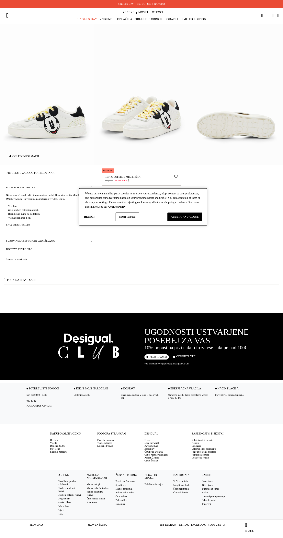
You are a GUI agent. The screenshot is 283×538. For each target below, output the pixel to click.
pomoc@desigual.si (39, 406)
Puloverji (206, 504)
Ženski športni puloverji (213, 496)
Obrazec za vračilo (200, 457)
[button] (128, 12)
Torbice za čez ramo (125, 481)
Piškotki (195, 443)
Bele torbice (121, 500)
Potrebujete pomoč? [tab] (44, 388)
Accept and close (185, 216)
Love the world (151, 443)
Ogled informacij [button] (25, 156)
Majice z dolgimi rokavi (98, 488)
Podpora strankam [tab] (111, 433)
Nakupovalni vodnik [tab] (65, 433)
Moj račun (55, 448)
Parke (205, 492)
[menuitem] (128, 16)
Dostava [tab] (129, 388)
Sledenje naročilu (82, 395)
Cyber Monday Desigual (156, 454)
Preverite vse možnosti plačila (229, 395)
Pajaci (60, 510)
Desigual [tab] (151, 433)
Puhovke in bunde (210, 488)
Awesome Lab (151, 446)
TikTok (184, 524)
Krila (60, 514)
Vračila (53, 443)
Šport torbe (121, 485)
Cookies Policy (117, 206)
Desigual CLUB (57, 446)
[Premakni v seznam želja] (176, 176)
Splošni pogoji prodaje (202, 440)
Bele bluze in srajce (153, 484)
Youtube (214, 524)
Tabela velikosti (104, 443)
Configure (127, 216)
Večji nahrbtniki (180, 481)
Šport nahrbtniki (181, 488)
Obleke (63, 474)
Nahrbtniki (181, 474)
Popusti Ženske (151, 457)
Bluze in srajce (150, 476)
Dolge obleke (64, 498)
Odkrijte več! (186, 356)
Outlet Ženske (151, 460)
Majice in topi (93, 484)
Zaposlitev (149, 448)
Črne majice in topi (96, 498)
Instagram (168, 524)
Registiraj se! (158, 357)
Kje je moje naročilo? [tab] (92, 388)
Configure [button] (196, 446)
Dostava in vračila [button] (19, 249)
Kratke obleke (64, 502)
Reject (89, 216)
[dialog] (143, 206)
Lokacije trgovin (105, 446)
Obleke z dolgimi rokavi (69, 495)
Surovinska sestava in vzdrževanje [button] (30, 240)
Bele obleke (63, 506)
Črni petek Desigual (153, 451)
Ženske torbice (127, 474)
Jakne (206, 474)
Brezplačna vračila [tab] (185, 388)
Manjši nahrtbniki (124, 488)
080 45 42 (31, 401)
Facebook (198, 524)
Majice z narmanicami (97, 476)
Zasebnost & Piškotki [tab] (207, 433)
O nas (147, 440)
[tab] (70, 435)
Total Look (92, 502)
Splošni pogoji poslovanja (204, 448)
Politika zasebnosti (200, 454)
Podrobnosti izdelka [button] (21, 187)
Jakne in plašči (209, 500)
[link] (262, 15)
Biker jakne (207, 485)
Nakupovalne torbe (125, 492)
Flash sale (22, 259)
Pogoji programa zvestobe (204, 451)
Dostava (54, 440)
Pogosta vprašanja (105, 440)
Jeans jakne (207, 481)
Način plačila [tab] (228, 388)
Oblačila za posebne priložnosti (67, 482)
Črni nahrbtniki (180, 492)
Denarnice (120, 504)
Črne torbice (121, 496)
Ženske (10, 259)
